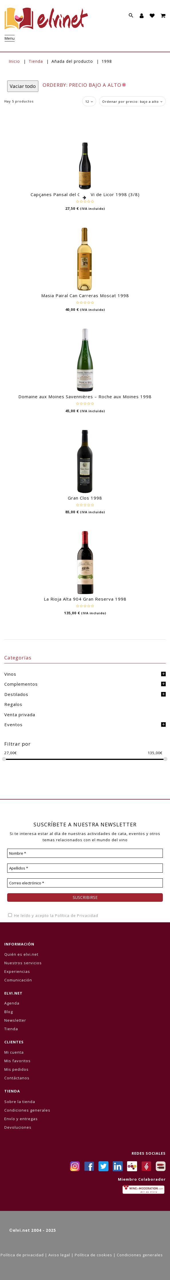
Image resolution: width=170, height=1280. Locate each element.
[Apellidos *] (85, 868)
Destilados (16, 694)
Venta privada (19, 714)
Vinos (10, 674)
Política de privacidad (22, 1254)
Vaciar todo (23, 86)
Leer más (85, 197)
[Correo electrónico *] (85, 882)
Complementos (21, 684)
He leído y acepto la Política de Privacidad (52, 915)
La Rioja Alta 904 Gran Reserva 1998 (85, 599)
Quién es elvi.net (21, 954)
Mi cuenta (14, 1052)
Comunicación (18, 980)
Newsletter (15, 1020)
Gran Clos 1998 (85, 498)
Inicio (14, 61)
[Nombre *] (85, 853)
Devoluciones (17, 1127)
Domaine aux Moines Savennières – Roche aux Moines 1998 (85, 396)
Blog (8, 1011)
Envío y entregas (21, 1118)
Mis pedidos (16, 1069)
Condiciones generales (27, 1110)
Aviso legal (59, 1254)
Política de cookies (93, 1254)
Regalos (13, 704)
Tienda (36, 61)
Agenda (11, 1003)
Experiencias (17, 971)
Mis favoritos (17, 1060)
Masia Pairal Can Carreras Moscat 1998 (85, 295)
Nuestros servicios (23, 962)
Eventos (13, 724)
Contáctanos (16, 1077)
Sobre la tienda (19, 1101)
